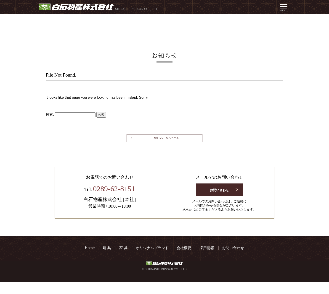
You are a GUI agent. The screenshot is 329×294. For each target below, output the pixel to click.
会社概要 (184, 259)
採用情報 (206, 259)
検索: (50, 114)
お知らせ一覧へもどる (167, 145)
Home (90, 259)
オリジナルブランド (152, 259)
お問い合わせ (219, 201)
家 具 (123, 259)
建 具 (107, 259)
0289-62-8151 (114, 201)
